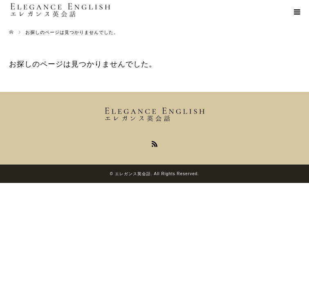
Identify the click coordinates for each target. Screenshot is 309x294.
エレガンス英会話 (133, 174)
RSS (154, 143)
